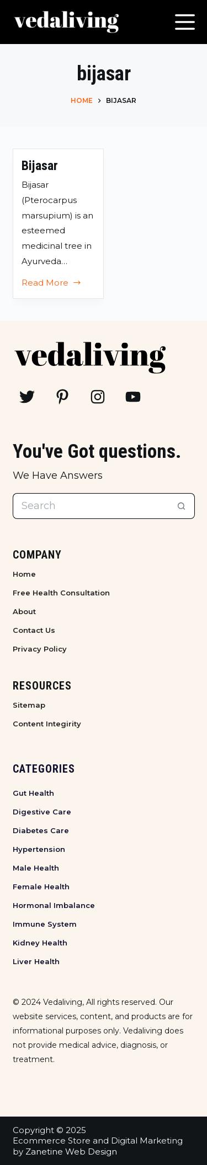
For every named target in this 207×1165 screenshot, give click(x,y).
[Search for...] (91, 506)
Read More (52, 284)
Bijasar (40, 165)
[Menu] (185, 22)
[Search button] (182, 506)
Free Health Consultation (61, 592)
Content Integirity (47, 723)
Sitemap (29, 705)
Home (24, 574)
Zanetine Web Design (71, 1151)
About (24, 611)
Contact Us (34, 630)
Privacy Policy (40, 648)
